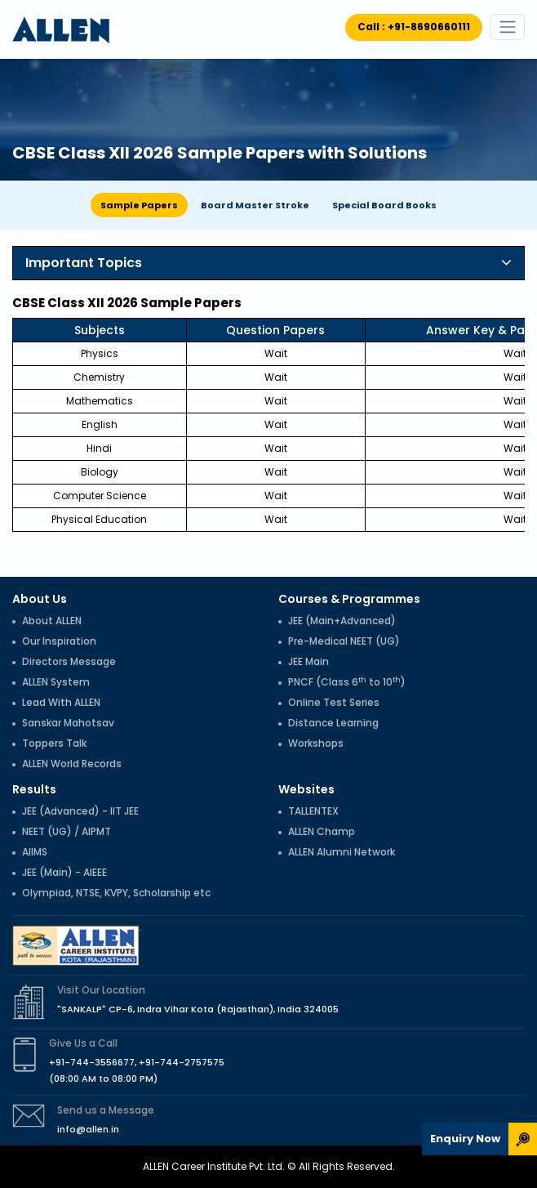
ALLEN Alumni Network (341, 852)
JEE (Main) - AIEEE (64, 872)
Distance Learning (333, 723)
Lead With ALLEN (61, 702)
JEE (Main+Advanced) (342, 620)
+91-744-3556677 (92, 1062)
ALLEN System (56, 682)
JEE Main (308, 661)
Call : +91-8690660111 (413, 26)
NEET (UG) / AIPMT (66, 831)
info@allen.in (88, 1129)
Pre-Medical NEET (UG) (344, 641)
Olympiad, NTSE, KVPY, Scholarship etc (116, 893)
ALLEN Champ (321, 831)
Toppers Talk (54, 743)
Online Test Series (333, 702)
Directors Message (69, 661)
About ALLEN (52, 620)
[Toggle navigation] (507, 27)
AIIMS (34, 852)
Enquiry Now (465, 1138)
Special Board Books (384, 205)
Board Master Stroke (255, 205)
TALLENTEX (313, 811)
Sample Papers (139, 205)
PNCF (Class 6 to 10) (347, 682)
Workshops (316, 743)
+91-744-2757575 (181, 1062)
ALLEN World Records (72, 763)
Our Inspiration (59, 641)
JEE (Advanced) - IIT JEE (80, 811)
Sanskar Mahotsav (68, 723)
